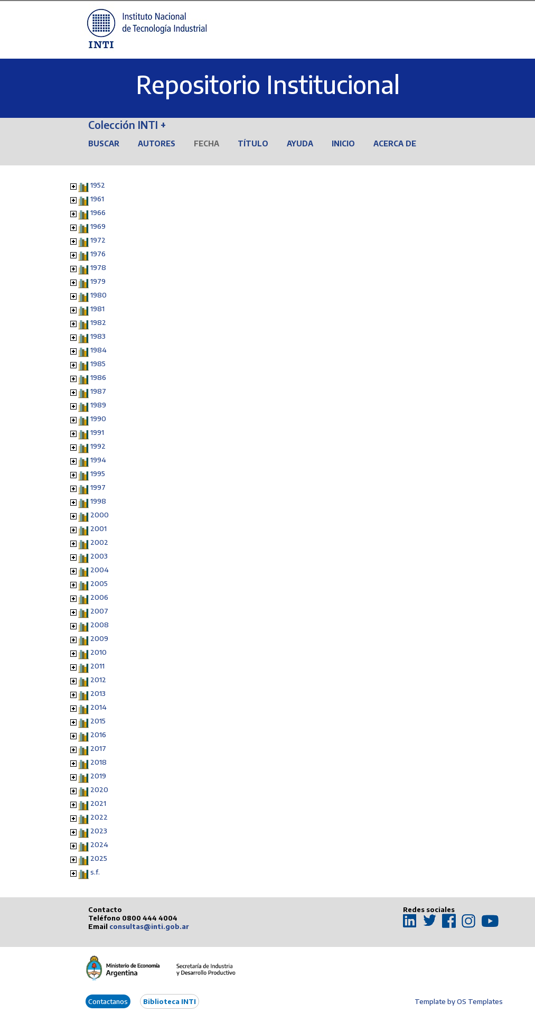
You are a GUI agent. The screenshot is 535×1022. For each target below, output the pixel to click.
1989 (98, 405)
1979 (98, 281)
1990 (98, 418)
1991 (97, 432)
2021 (98, 803)
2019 (98, 776)
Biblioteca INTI (169, 1001)
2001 (98, 528)
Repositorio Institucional (268, 84)
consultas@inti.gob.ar (149, 926)
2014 (98, 707)
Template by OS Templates (459, 1001)
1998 (98, 501)
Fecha (206, 143)
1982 (98, 322)
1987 (98, 391)
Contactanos (108, 1001)
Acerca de (394, 143)
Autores (156, 143)
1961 (97, 198)
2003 (99, 556)
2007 (99, 611)
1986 (98, 377)
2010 (98, 652)
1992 (98, 446)
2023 (98, 830)
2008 (99, 624)
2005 (99, 583)
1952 (97, 185)
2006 (99, 597)
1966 (98, 212)
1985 (98, 363)
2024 (99, 844)
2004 (99, 569)
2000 (99, 514)
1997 (98, 487)
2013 (98, 693)
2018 (98, 762)
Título (253, 143)
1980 (98, 295)
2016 (98, 734)
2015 (98, 721)
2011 (97, 666)
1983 (98, 336)
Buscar (103, 143)
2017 (98, 748)
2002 (99, 542)
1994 (98, 460)
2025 (98, 858)
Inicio (343, 143)
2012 (98, 679)
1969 (98, 226)
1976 (98, 253)
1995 (97, 473)
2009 (99, 638)
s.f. (95, 872)
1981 (97, 308)
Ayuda (300, 143)
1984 (98, 350)
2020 (99, 789)
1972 (98, 240)
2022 (99, 817)
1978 (98, 267)
